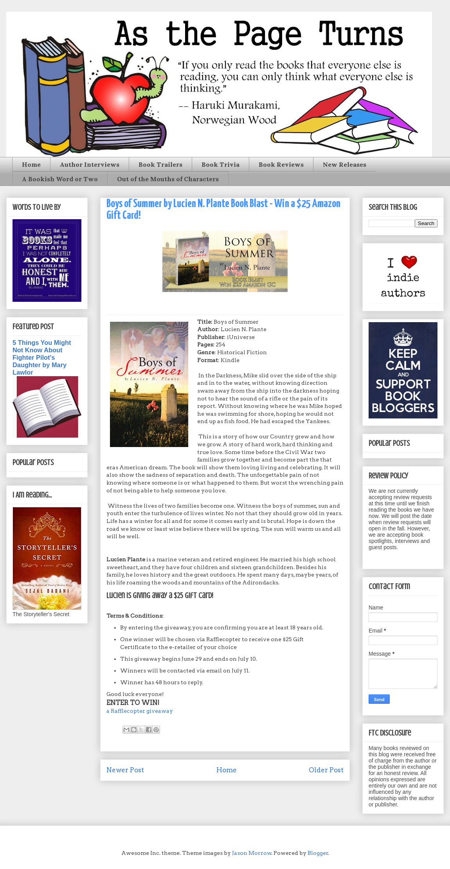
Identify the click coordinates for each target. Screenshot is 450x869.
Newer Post (125, 770)
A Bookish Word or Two (60, 179)
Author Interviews (89, 164)
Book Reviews (281, 164)
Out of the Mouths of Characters (168, 179)
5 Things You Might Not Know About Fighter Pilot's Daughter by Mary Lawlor (42, 357)
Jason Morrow (252, 853)
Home (31, 164)
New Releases (344, 164)
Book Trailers (160, 164)
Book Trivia (220, 164)
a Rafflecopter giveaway (139, 711)
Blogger (318, 853)
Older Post (326, 770)
